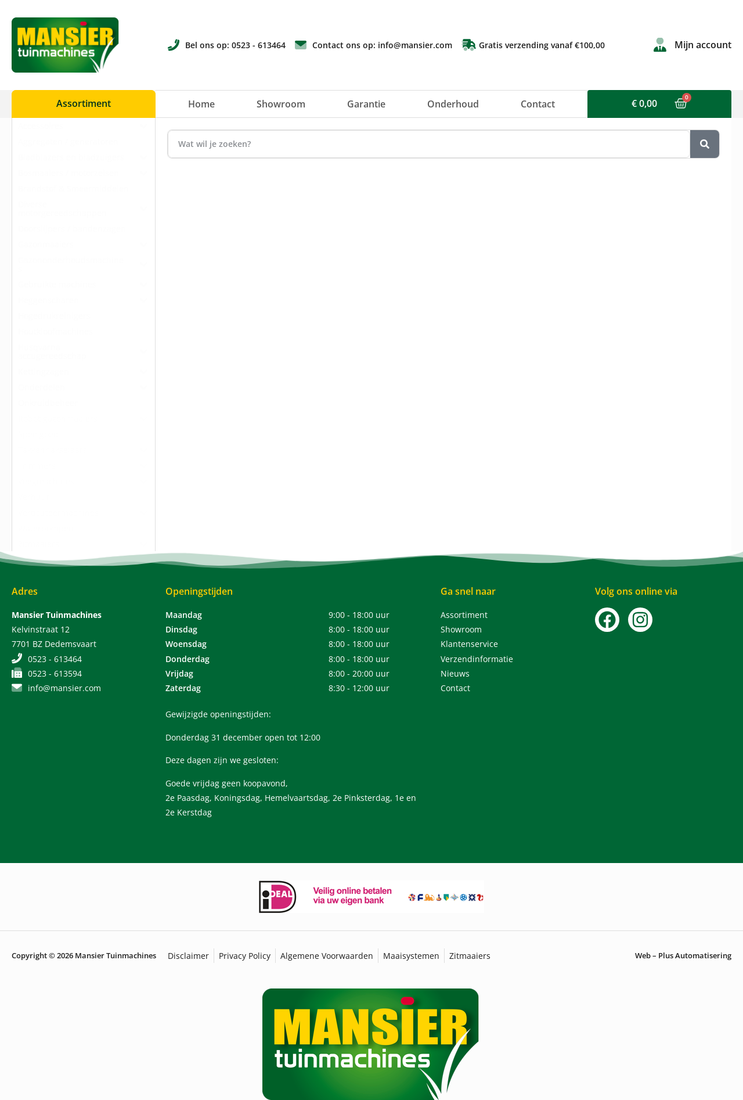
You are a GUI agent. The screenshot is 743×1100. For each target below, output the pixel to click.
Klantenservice (469, 643)
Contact (538, 104)
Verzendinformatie (477, 658)
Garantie (366, 104)
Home (201, 104)
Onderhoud (453, 104)
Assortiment (464, 614)
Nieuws (455, 673)
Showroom (281, 104)
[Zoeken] (704, 144)
